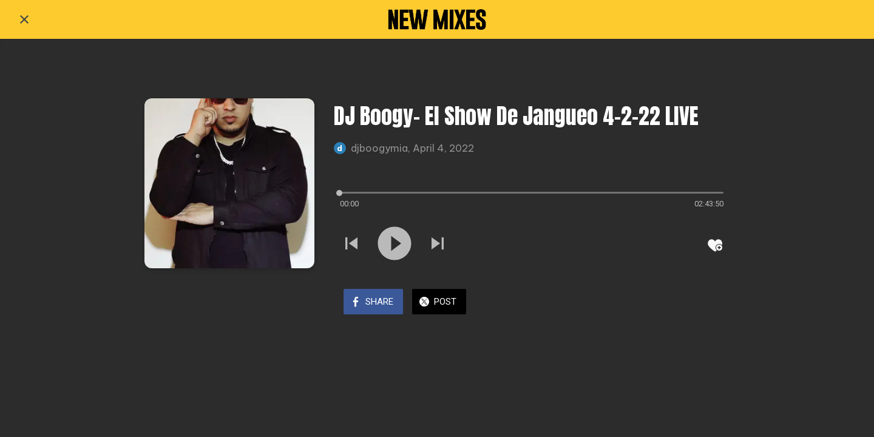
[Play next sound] (437, 244)
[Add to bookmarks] (715, 245)
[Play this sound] (394, 244)
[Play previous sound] (351, 244)
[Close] (24, 19)
